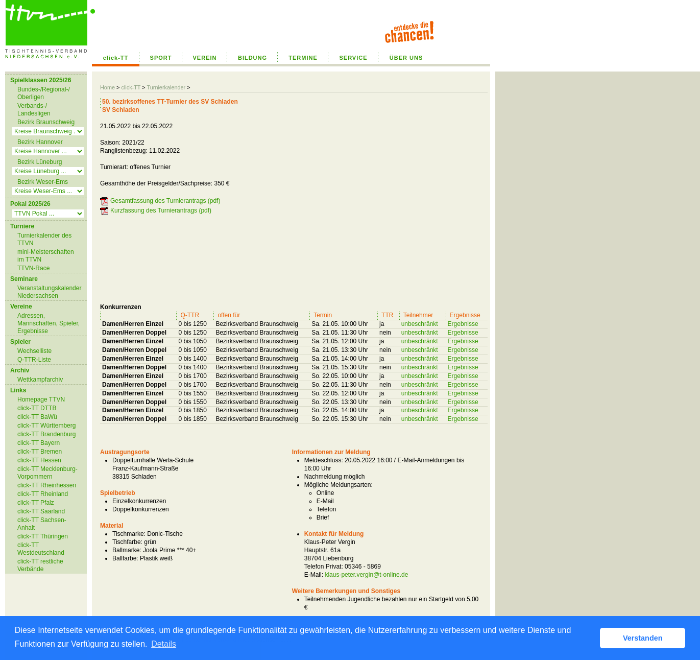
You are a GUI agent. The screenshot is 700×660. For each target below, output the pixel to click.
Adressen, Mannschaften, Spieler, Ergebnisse (48, 323)
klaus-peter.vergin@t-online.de (366, 574)
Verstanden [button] (643, 638)
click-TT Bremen (39, 451)
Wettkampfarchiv (40, 379)
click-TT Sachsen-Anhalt (41, 523)
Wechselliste (34, 351)
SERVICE (353, 58)
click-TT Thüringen (42, 536)
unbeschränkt (419, 323)
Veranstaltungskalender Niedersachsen (49, 292)
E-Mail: (313, 574)
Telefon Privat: (323, 566)
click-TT (116, 58)
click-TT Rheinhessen (46, 485)
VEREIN (205, 58)
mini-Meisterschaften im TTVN (45, 255)
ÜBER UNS (406, 58)
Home (107, 87)
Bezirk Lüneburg (39, 162)
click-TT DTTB (36, 408)
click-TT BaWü (37, 416)
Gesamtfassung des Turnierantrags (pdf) (165, 200)
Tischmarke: (129, 533)
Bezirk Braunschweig (46, 122)
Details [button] (163, 644)
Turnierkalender (166, 87)
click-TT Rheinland (42, 494)
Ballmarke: (126, 550)
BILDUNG (252, 58)
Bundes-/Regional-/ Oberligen (43, 93)
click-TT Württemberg (46, 425)
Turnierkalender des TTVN (44, 239)
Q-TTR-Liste (34, 359)
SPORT (161, 58)
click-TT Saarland (41, 511)
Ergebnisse (463, 323)
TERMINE (303, 58)
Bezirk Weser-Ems (42, 181)
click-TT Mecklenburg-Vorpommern (47, 472)
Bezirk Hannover (40, 142)
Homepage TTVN (41, 399)
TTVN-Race (33, 268)
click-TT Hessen (39, 460)
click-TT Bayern (38, 442)
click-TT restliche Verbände (40, 565)
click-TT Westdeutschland (40, 548)
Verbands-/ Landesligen (34, 109)
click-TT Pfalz (35, 502)
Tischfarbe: (127, 542)
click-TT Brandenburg (46, 434)
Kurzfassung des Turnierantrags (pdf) (160, 210)
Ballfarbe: (125, 558)
